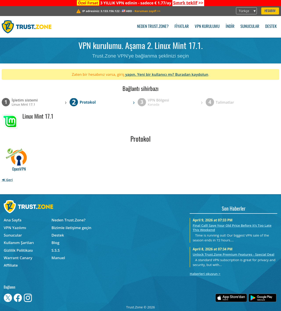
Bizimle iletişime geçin (71, 227)
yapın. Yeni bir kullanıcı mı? (149, 74)
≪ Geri (7, 179)
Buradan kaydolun (191, 74)
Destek (271, 27)
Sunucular (249, 27)
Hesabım (270, 11)
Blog (55, 242)
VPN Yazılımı (15, 227)
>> (188, 3)
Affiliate (11, 265)
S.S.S (56, 250)
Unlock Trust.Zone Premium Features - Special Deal (233, 254)
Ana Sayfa (13, 219)
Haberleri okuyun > (205, 273)
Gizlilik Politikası (18, 250)
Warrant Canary (18, 257)
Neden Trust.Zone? (153, 27)
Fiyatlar (182, 27)
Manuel (58, 257)
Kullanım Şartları (19, 242)
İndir (230, 27)
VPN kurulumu (207, 27)
